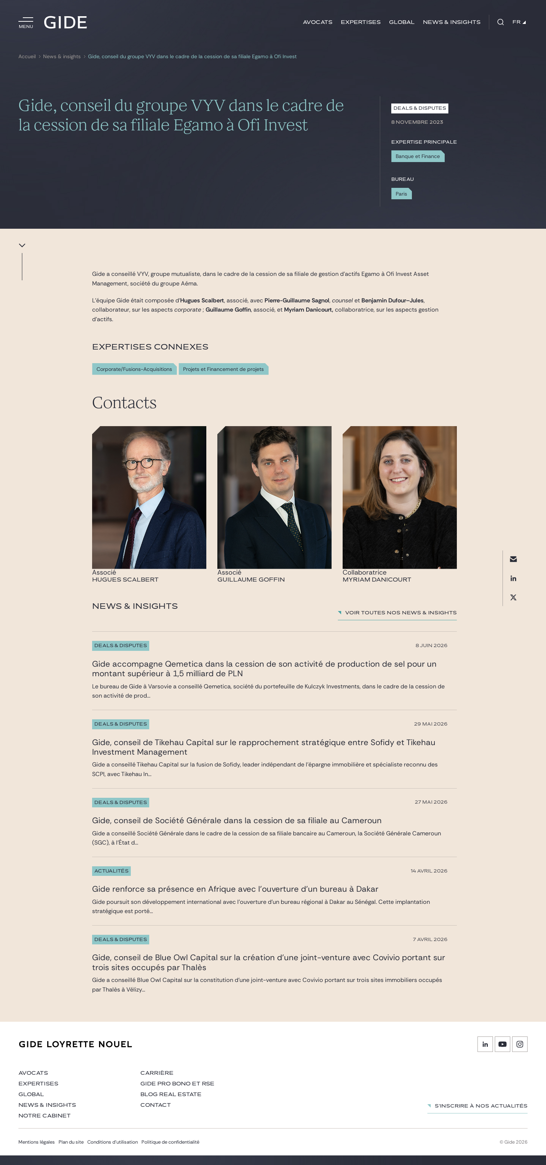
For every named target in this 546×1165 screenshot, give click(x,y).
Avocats (317, 22)
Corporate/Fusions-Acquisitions (134, 369)
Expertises (361, 22)
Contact (155, 1114)
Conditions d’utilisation (112, 1151)
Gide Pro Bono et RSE (177, 1093)
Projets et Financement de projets (223, 369)
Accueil (27, 56)
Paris (401, 193)
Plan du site (71, 1151)
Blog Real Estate (171, 1104)
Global (401, 22)
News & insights (451, 22)
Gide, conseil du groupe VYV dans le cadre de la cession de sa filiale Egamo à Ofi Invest (192, 56)
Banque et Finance (418, 156)
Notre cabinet (44, 1125)
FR (519, 22)
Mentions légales (36, 1151)
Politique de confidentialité (170, 1151)
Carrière (157, 1082)
